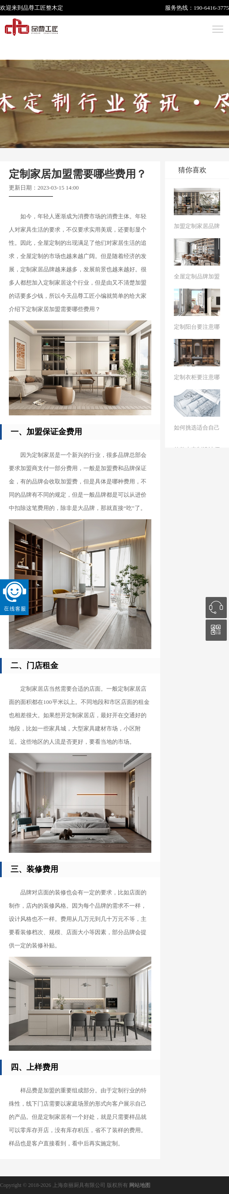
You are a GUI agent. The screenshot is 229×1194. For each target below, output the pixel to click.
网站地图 (139, 1185)
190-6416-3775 (211, 7)
